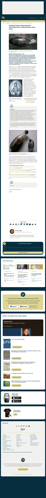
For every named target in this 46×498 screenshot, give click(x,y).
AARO (7, 280)
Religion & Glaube (33, 435)
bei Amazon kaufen (17, 347)
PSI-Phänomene (33, 434)
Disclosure (6, 271)
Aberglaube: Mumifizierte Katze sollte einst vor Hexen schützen (21, 177)
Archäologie (7, 23)
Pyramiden (33, 281)
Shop (15, 414)
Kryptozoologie (19, 440)
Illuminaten (23, 281)
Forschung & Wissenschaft (7, 440)
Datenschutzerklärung (6, 448)
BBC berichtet (14, 66)
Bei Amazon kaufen (16, 385)
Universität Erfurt (20, 282)
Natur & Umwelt (19, 445)
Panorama (18, 446)
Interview (18, 435)
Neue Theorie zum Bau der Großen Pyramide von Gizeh (36, 274)
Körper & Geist (18, 439)
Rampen (36, 281)
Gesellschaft (5, 444)
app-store (16, 398)
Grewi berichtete (14, 126)
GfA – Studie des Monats (7, 445)
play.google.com (16, 401)
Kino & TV (18, 437)
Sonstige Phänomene (33, 438)
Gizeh (36, 280)
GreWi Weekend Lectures (7, 446)
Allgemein (4, 434)
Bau (34, 280)
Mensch (17, 444)
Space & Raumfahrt (33, 439)
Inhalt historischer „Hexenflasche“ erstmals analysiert (19, 175)
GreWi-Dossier (18, 434)
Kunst (17, 441)
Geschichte (20, 271)
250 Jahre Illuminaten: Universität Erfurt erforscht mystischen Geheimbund (23, 276)
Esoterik (4, 439)
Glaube (16, 160)
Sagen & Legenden (33, 437)
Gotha (21, 281)
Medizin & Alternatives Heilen (21, 442)
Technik (31, 440)
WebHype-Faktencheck (34, 445)
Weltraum (5, 281)
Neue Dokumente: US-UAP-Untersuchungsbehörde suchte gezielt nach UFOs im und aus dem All (9, 276)
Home (3, 23)
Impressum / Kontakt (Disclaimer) (8, 449)
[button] (10, 224)
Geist (12, 76)
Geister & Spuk (5, 441)
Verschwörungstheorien (23, 272)
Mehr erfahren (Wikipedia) (15, 237)
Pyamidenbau (39, 280)
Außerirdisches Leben (6, 437)
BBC (13, 185)
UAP (9, 280)
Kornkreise (18, 438)
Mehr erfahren (33, 306)
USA (12, 280)
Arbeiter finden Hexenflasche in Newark (16, 170)
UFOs (10, 271)
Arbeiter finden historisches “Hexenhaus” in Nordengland (20, 171)
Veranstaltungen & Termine (34, 442)
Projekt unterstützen (23, 469)
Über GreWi (5, 447)
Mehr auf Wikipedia (7, 326)
